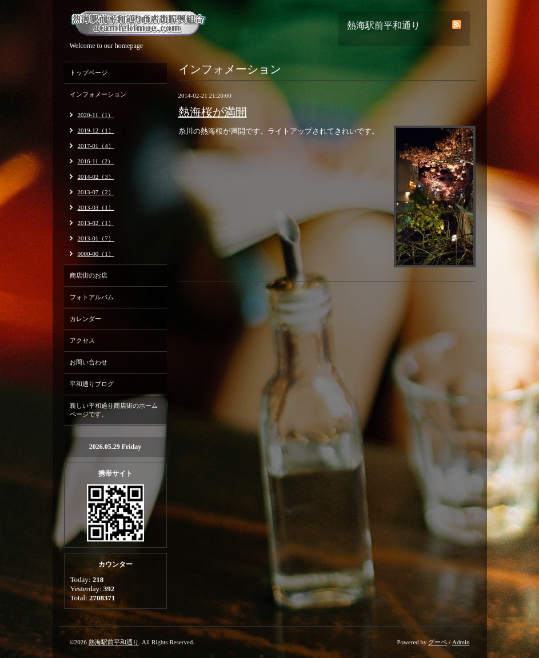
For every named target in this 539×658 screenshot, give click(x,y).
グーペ (437, 642)
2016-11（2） (96, 161)
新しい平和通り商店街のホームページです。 (114, 410)
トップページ (88, 72)
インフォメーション (98, 94)
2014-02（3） (96, 176)
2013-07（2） (96, 191)
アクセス (82, 340)
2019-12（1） (96, 130)
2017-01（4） (96, 145)
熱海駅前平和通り (114, 642)
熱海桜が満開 (212, 112)
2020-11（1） (96, 114)
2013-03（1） (96, 207)
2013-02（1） (96, 222)
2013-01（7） (96, 238)
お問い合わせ (88, 362)
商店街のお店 (88, 275)
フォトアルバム (92, 297)
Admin (461, 642)
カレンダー (85, 318)
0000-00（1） (96, 253)
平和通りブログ (92, 383)
